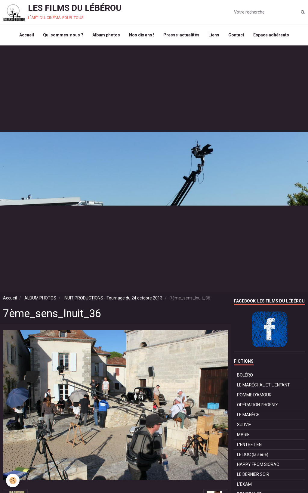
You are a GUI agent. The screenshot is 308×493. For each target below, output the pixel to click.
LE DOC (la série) (252, 454)
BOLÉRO (245, 375)
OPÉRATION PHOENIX (257, 404)
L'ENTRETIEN (249, 444)
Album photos (106, 35)
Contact (236, 35)
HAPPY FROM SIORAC (258, 464)
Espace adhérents (271, 35)
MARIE (243, 434)
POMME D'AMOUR (254, 394)
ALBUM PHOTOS (40, 298)
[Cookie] (13, 480)
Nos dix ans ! (141, 35)
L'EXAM (244, 484)
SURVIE (244, 424)
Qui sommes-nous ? (63, 35)
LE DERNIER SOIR (253, 474)
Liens (213, 35)
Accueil (26, 35)
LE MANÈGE (248, 414)
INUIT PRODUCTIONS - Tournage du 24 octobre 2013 (113, 298)
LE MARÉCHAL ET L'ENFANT (263, 385)
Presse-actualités (181, 35)
